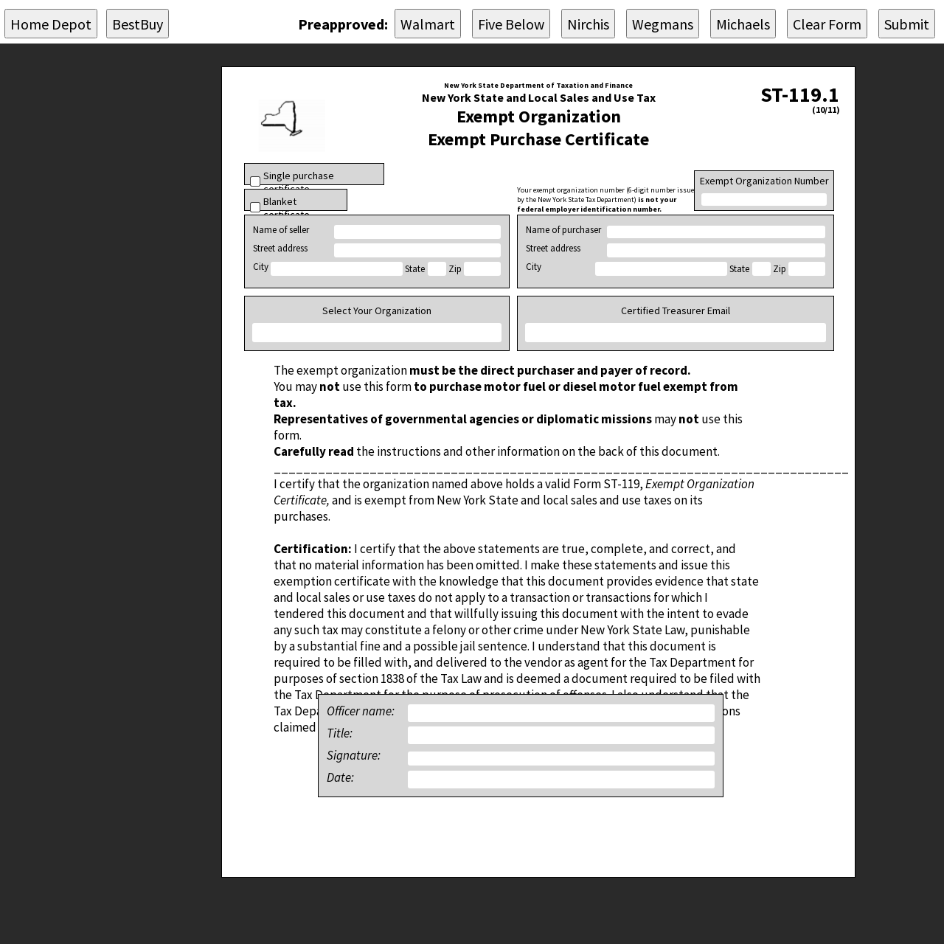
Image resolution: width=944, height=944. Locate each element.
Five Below (511, 24)
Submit (906, 24)
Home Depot (50, 24)
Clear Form (827, 24)
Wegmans (662, 24)
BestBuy (137, 24)
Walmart (427, 24)
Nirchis (588, 24)
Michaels (743, 24)
